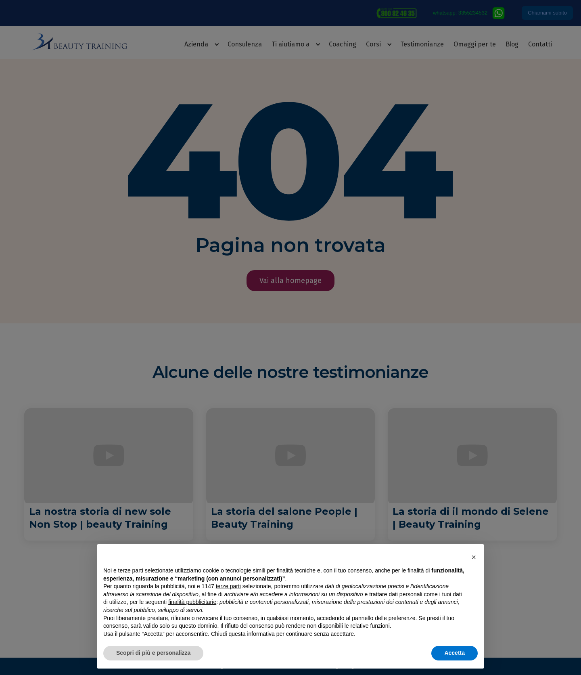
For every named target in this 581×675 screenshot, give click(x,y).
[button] (473, 557)
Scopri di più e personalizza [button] (153, 653)
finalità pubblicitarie (192, 602)
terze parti (228, 586)
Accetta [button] (454, 653)
